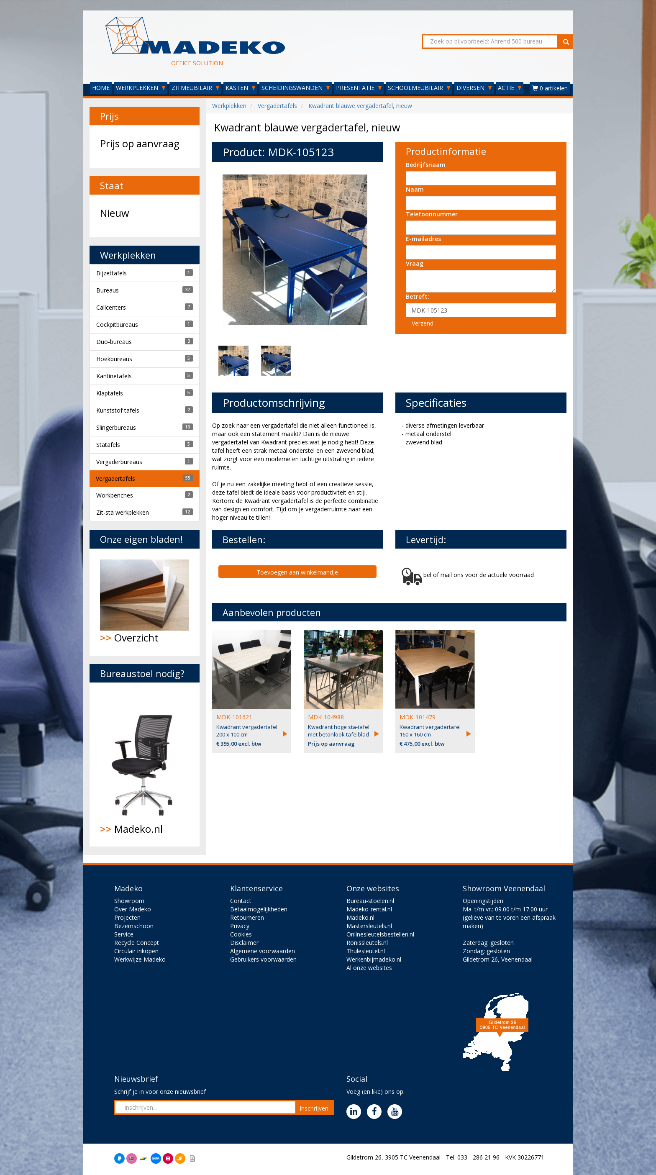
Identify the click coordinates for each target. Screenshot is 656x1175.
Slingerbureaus (116, 427)
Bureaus (107, 290)
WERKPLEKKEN (140, 88)
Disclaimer (244, 943)
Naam (415, 189)
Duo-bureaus (114, 342)
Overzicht (144, 601)
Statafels (108, 445)
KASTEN (240, 88)
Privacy (239, 926)
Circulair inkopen (136, 951)
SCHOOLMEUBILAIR (419, 88)
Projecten (127, 917)
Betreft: (417, 296)
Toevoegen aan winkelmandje (297, 572)
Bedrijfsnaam (426, 165)
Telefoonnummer (432, 214)
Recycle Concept (136, 943)
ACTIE (509, 88)
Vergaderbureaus (119, 462)
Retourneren (247, 917)
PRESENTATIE (359, 88)
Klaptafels (109, 393)
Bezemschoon (134, 926)
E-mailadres (423, 239)
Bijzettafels (111, 273)
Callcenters (111, 307)
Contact (240, 901)
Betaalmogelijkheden (258, 909)
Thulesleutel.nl (365, 951)
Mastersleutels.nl (369, 926)
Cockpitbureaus (117, 324)
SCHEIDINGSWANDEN (295, 88)
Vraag (414, 263)
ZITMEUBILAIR (195, 88)
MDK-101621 (234, 717)
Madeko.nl (144, 764)
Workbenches (114, 495)
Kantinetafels (114, 376)
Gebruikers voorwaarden (263, 959)
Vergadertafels (115, 478)
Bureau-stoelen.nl (370, 901)
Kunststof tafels (117, 410)
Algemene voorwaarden (262, 951)
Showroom (129, 901)
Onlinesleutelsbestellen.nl (380, 934)
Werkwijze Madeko (140, 959)
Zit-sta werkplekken (122, 512)
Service (123, 934)
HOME (101, 88)
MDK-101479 (418, 717)
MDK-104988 (326, 717)
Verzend (422, 323)
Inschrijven (314, 1108)
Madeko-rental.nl (369, 909)
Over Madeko (132, 909)
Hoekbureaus (114, 359)
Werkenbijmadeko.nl (373, 959)
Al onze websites (369, 968)
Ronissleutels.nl (367, 943)
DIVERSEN (474, 88)
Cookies (241, 934)
